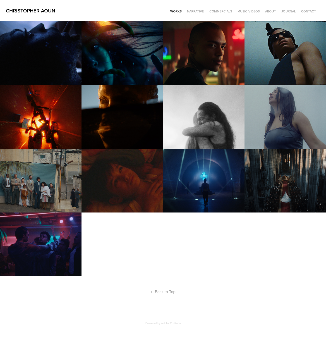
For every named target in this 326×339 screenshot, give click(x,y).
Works (176, 11)
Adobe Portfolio (171, 323)
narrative (195, 11)
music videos (248, 11)
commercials (220, 11)
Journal (288, 11)
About (270, 11)
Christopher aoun (30, 10)
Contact (308, 11)
